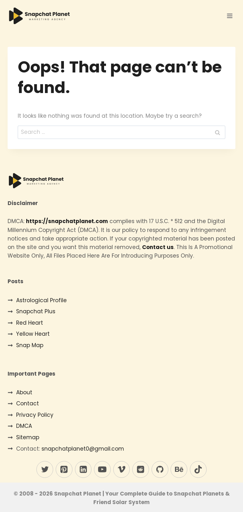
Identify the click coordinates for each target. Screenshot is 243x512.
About (24, 392)
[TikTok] (198, 469)
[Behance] (179, 469)
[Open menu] (229, 16)
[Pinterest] (64, 469)
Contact (27, 403)
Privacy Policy (34, 415)
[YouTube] (102, 469)
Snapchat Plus (35, 311)
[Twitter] (44, 469)
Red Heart (29, 323)
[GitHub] (160, 469)
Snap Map (29, 345)
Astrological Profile (41, 300)
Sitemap (27, 437)
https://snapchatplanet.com (67, 221)
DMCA (24, 426)
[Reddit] (140, 469)
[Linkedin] (83, 469)
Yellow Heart (33, 334)
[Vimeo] (121, 469)
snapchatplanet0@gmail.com (82, 449)
